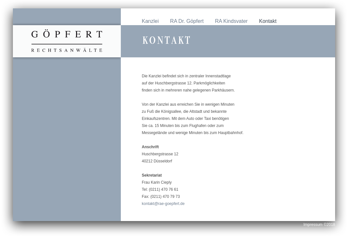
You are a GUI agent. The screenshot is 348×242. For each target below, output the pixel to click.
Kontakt (267, 21)
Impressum (314, 224)
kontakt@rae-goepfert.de (163, 203)
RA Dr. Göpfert (187, 21)
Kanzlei (150, 21)
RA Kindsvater (231, 21)
